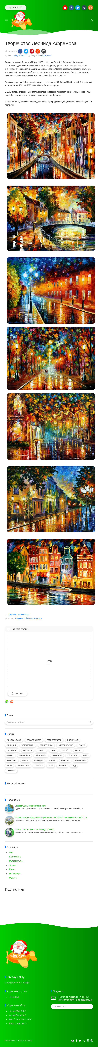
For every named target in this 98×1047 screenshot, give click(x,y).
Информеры (15, 873)
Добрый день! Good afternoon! (30, 805)
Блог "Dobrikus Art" (18, 1023)
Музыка (13, 877)
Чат (11, 852)
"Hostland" (14, 996)
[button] (20, 51)
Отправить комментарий (18, 614)
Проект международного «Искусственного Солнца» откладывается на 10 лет (51, 817)
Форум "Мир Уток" (17, 1015)
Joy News (27, 1040)
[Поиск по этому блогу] (49, 722)
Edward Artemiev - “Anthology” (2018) (34, 829)
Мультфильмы (16, 860)
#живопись (19, 618)
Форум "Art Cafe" (17, 1011)
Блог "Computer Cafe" (20, 1019)
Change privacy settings (17, 982)
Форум (12, 865)
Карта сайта (15, 856)
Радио (12, 869)
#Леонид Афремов (34, 618)
